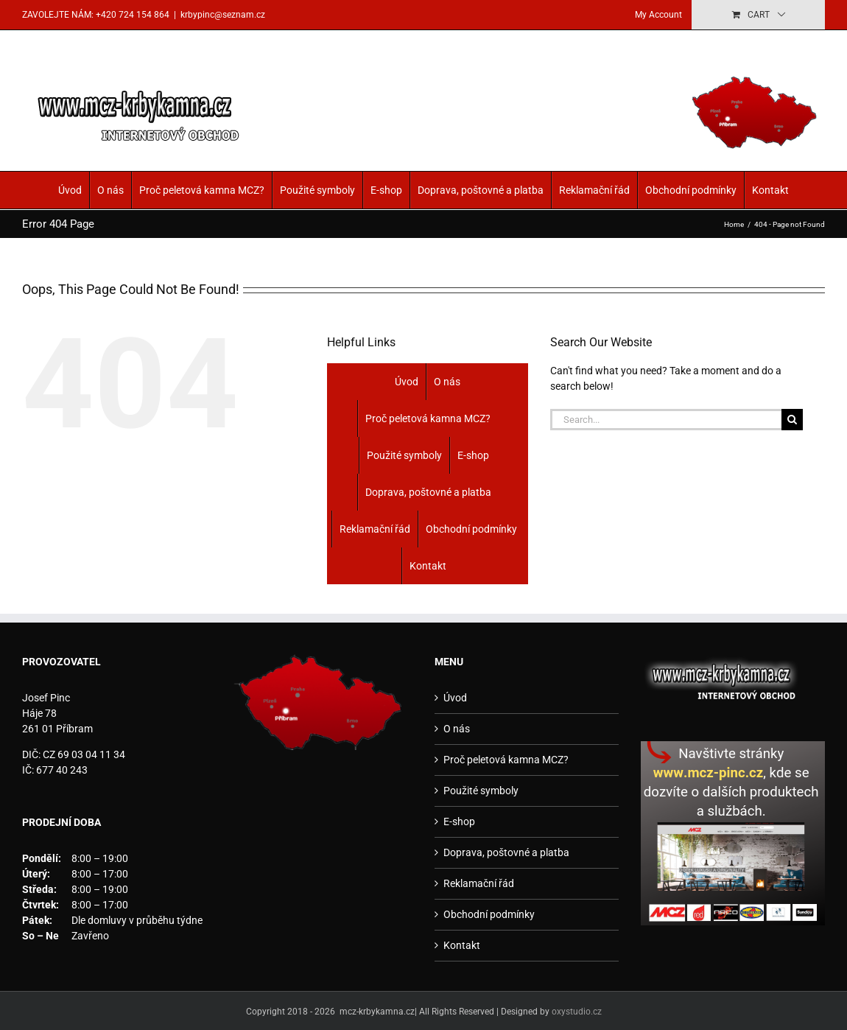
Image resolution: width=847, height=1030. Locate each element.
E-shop (386, 190)
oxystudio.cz (577, 1011)
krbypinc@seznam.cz (222, 15)
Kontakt (770, 190)
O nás (110, 190)
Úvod (70, 190)
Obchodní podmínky (691, 190)
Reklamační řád (594, 190)
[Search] (792, 419)
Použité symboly (317, 190)
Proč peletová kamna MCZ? (201, 190)
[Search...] (665, 419)
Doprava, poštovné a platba (481, 190)
